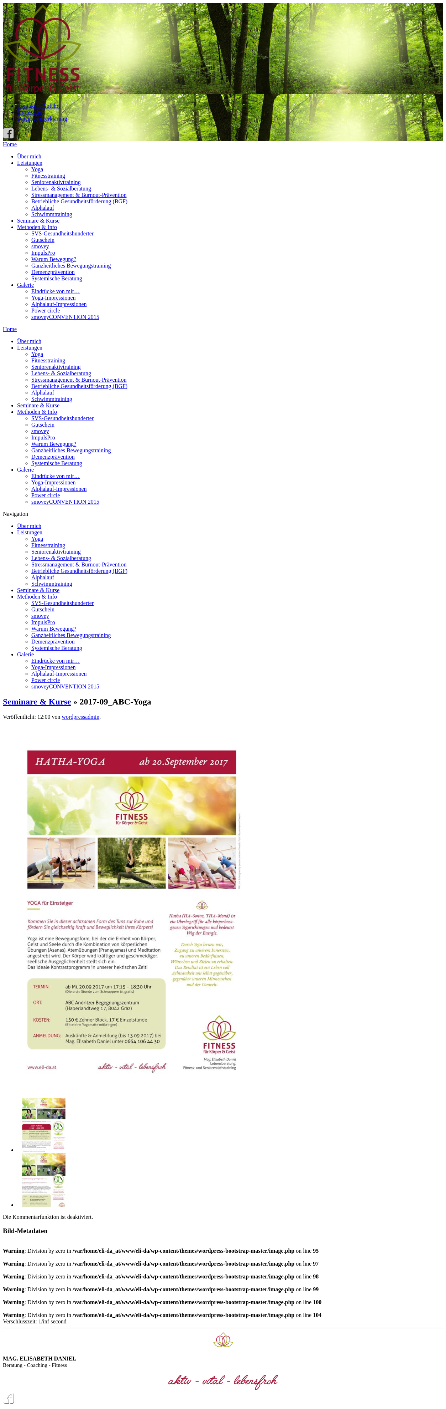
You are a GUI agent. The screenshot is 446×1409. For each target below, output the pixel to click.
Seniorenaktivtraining (56, 182)
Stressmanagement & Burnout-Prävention (79, 195)
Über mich (29, 156)
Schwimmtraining (51, 214)
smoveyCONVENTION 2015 (65, 317)
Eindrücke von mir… (55, 291)
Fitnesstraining (48, 176)
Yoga (37, 169)
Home (10, 144)
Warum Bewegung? (53, 259)
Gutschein (42, 240)
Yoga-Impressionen (53, 298)
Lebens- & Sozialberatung (61, 188)
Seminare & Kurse (38, 221)
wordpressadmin (80, 717)
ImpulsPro (43, 253)
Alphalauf (42, 208)
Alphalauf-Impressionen (59, 304)
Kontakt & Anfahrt (38, 106)
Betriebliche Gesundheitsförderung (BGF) (79, 201)
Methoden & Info (37, 227)
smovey (40, 246)
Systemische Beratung (56, 278)
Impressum (29, 112)
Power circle (45, 310)
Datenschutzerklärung (42, 119)
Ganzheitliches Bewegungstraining (71, 266)
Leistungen (29, 163)
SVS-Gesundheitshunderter (62, 233)
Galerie (25, 285)
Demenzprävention (53, 272)
